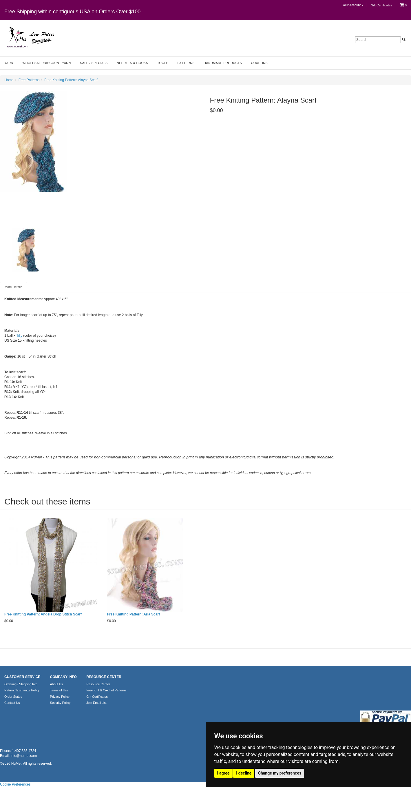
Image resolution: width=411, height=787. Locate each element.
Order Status (13, 696)
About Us (56, 684)
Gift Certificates (381, 5)
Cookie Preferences (15, 784)
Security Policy (60, 702)
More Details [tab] (13, 287)
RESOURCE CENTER (103, 677)
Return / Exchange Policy (21, 690)
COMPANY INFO (63, 677)
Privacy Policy (60, 696)
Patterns (186, 63)
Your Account (353, 5)
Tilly (19, 336)
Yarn (8, 63)
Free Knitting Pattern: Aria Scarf (133, 614)
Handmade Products (223, 63)
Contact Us (12, 702)
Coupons (259, 63)
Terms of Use (59, 690)
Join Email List (96, 702)
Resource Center (98, 684)
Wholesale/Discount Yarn (46, 63)
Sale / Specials (93, 63)
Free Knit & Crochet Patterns (106, 690)
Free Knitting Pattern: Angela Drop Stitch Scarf (43, 614)
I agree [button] (223, 773)
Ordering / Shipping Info (20, 684)
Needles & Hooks (132, 63)
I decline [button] (243, 773)
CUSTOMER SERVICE (22, 677)
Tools (162, 63)
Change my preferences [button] (279, 773)
